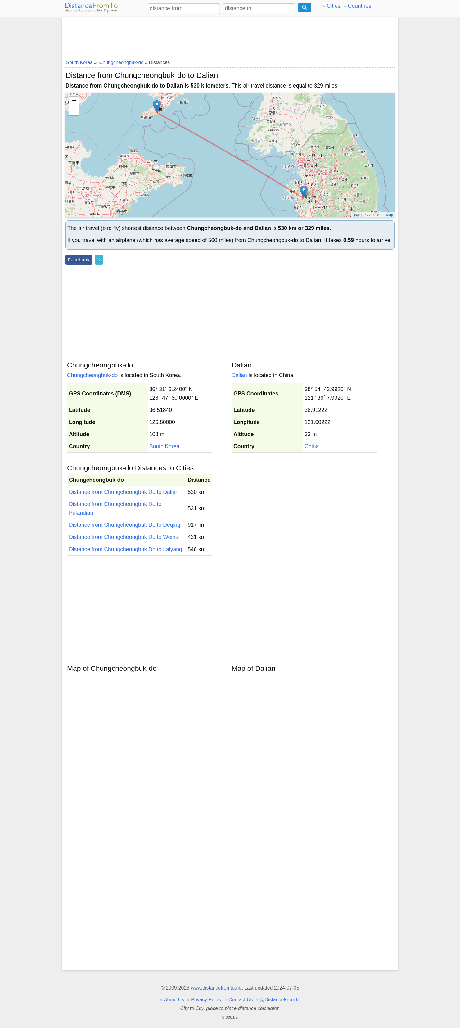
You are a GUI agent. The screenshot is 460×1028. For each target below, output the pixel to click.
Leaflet (357, 215)
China (311, 446)
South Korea (164, 446)
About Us (174, 999)
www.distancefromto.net (217, 987)
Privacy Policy (206, 999)
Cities (333, 6)
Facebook (79, 259)
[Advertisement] (230, 36)
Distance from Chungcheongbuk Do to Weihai (124, 537)
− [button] (74, 110)
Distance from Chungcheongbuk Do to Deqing (124, 525)
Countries (359, 6)
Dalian (239, 375)
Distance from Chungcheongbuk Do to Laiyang (125, 549)
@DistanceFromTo (280, 999)
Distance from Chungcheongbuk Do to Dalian (123, 492)
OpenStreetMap (381, 215)
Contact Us (240, 999)
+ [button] (74, 101)
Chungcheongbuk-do (92, 375)
